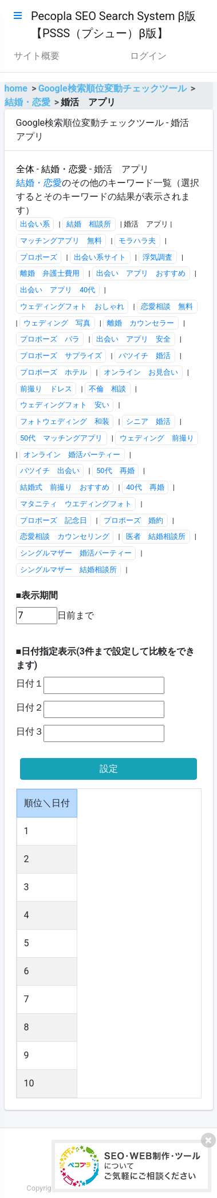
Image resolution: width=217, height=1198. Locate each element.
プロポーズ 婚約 (133, 520)
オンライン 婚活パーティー (71, 454)
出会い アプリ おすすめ (141, 273)
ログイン (148, 55)
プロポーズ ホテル (53, 372)
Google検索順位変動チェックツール (112, 88)
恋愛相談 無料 (167, 306)
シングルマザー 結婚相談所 (68, 569)
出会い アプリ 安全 (133, 339)
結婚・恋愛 (27, 102)
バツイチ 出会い (50, 470)
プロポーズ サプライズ (61, 355)
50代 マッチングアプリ (61, 438)
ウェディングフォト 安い (64, 404)
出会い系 (35, 224)
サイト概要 (37, 55)
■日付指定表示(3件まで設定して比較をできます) (105, 658)
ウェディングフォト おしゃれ (72, 306)
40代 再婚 (145, 487)
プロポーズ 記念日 (53, 520)
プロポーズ (38, 257)
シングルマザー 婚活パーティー (76, 553)
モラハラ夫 (137, 240)
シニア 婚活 (148, 421)
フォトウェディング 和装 (64, 421)
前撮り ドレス (46, 388)
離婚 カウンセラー (140, 323)
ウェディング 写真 (56, 323)
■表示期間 (37, 595)
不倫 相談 (107, 388)
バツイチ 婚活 (145, 355)
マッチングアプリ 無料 (61, 240)
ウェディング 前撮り (157, 438)
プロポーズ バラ (50, 339)
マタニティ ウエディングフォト (76, 503)
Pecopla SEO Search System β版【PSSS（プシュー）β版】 (113, 24)
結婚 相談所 (88, 224)
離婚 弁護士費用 (50, 273)
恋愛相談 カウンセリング (64, 536)
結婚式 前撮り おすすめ (64, 487)
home (16, 88)
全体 (25, 169)
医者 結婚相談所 (156, 536)
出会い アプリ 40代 (57, 289)
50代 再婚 (115, 470)
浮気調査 (157, 257)
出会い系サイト (100, 257)
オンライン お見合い (141, 372)
